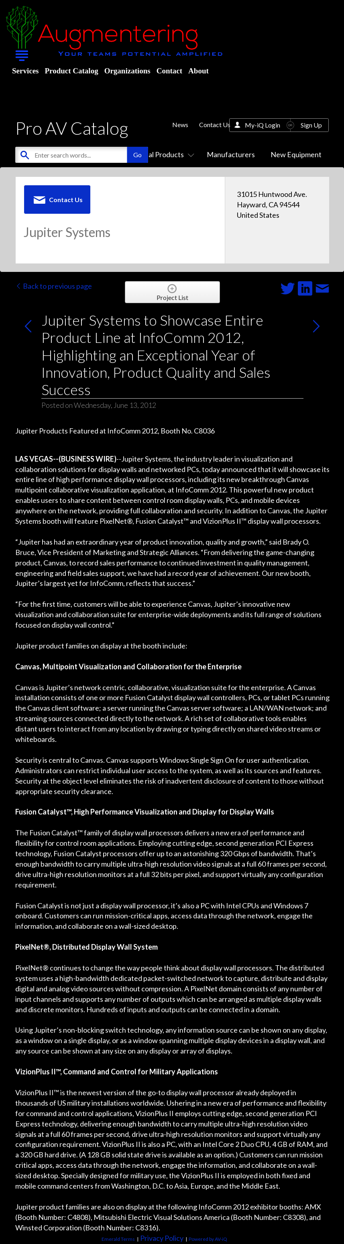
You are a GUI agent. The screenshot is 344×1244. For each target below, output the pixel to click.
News (180, 124)
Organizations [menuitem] (127, 71)
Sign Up (311, 125)
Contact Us (214, 124)
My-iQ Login (262, 125)
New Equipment (296, 154)
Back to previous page (53, 286)
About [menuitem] (198, 71)
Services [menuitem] (25, 71)
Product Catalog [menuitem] (71, 71)
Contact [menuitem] (169, 71)
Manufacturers (231, 154)
